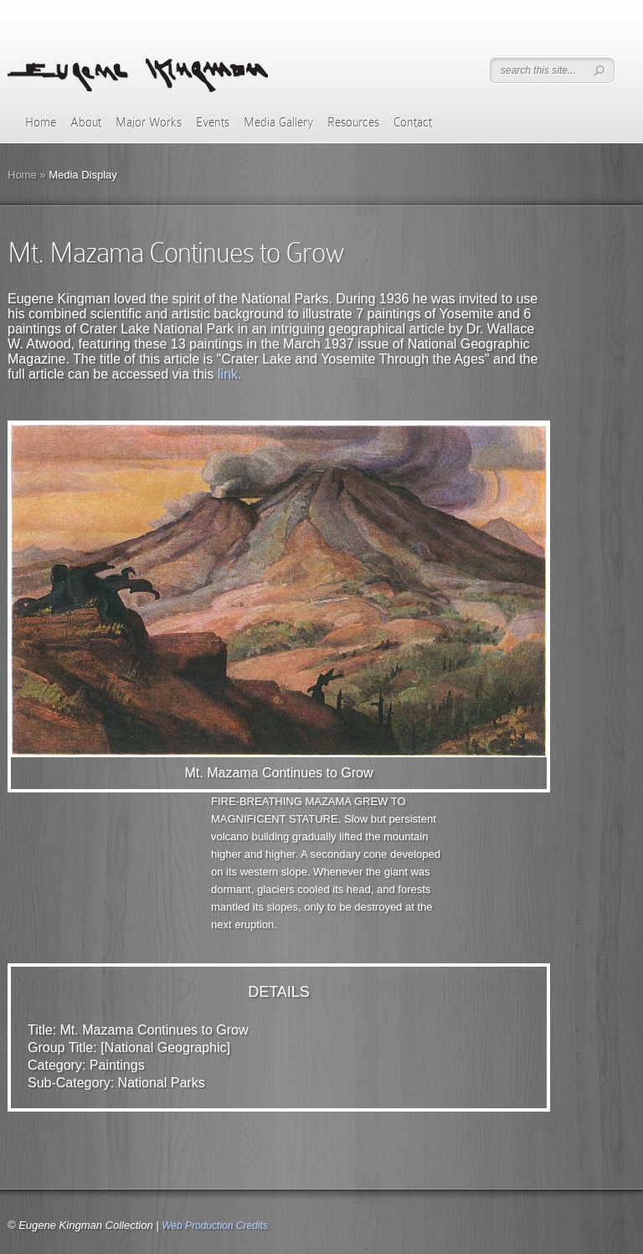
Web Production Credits (215, 1225)
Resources (353, 122)
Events (212, 122)
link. (229, 374)
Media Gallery (278, 122)
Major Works (149, 122)
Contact (413, 122)
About (85, 122)
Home (40, 122)
